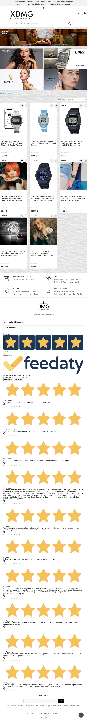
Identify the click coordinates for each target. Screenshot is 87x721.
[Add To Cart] (22, 106)
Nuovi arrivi (6, 94)
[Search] (69, 23)
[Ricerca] (40, 23)
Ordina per (61, 100)
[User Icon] (78, 14)
